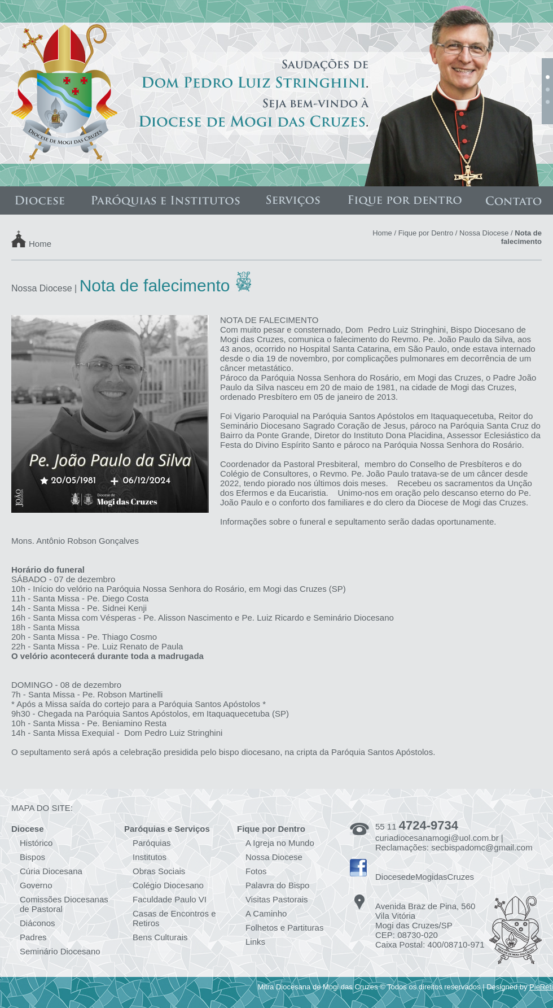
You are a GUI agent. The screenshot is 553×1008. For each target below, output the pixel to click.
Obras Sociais (159, 871)
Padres (33, 937)
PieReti (541, 987)
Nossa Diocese (483, 233)
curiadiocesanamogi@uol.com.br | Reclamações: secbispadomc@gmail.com (454, 842)
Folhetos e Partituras (284, 927)
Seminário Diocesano (60, 951)
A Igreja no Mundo (279, 843)
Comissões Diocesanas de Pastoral (64, 904)
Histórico (36, 843)
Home (40, 243)
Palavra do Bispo (277, 885)
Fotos (256, 871)
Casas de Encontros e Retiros (174, 918)
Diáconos (37, 923)
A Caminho (266, 913)
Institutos (149, 857)
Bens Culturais (160, 937)
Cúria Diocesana (51, 871)
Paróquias (152, 843)
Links (255, 941)
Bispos (32, 857)
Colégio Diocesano (168, 885)
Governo (36, 885)
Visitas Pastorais (276, 899)
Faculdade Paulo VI (170, 899)
